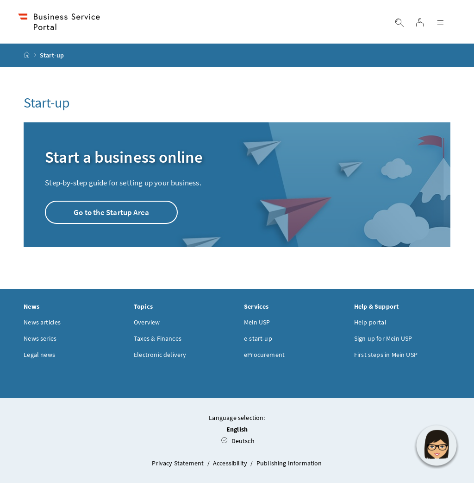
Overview (147, 322)
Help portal (370, 322)
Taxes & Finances (157, 338)
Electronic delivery (160, 354)
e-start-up (258, 338)
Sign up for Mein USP (383, 338)
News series (40, 338)
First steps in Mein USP (386, 354)
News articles (42, 322)
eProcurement (264, 354)
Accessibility (231, 463)
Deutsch (238, 441)
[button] (436, 445)
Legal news (39, 354)
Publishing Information (289, 463)
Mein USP (257, 322)
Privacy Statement (178, 463)
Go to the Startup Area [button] (111, 212)
